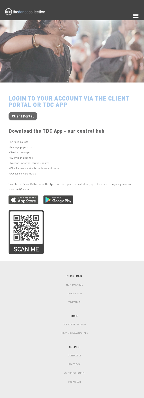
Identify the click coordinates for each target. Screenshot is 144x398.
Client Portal (23, 116)
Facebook (74, 364)
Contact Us (74, 355)
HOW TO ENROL (74, 285)
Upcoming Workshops (74, 333)
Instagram (74, 382)
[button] (136, 16)
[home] (27, 16)
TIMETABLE (74, 302)
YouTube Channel (74, 373)
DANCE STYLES (74, 293)
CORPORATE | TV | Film (74, 324)
